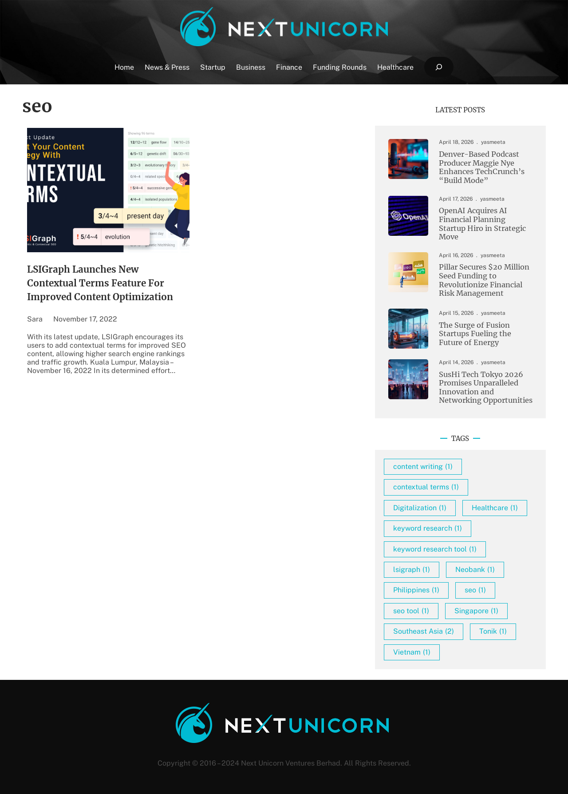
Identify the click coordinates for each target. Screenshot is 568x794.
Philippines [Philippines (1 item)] (416, 590)
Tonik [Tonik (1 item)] (493, 631)
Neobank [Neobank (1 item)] (475, 569)
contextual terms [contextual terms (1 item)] (426, 487)
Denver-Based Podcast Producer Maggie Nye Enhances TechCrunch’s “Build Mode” (482, 167)
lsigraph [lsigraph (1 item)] (411, 569)
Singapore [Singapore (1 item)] (476, 611)
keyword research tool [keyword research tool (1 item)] (435, 549)
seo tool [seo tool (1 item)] (411, 611)
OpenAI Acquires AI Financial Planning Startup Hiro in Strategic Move (482, 223)
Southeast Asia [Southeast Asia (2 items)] (423, 631)
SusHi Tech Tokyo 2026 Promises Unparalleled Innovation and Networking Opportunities (485, 387)
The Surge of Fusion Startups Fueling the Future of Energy (475, 334)
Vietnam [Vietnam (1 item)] (411, 652)
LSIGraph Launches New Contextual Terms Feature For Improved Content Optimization (100, 283)
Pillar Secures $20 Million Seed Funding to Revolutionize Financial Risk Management (484, 280)
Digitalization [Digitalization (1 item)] (419, 508)
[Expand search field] (438, 67)
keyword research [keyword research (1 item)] (427, 528)
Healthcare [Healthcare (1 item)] (495, 508)
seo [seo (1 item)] (475, 590)
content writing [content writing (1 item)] (423, 466)
